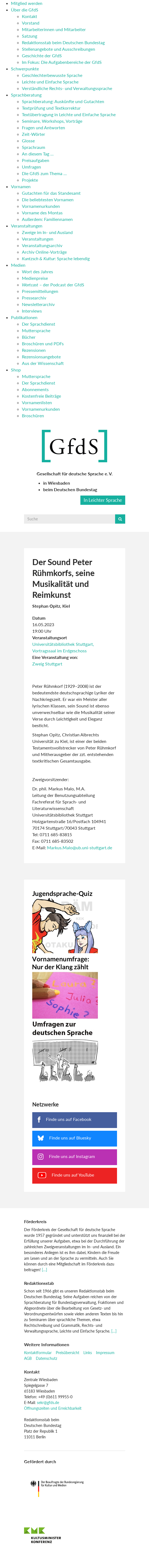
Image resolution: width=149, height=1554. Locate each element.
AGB (28, 1358)
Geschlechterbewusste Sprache (52, 75)
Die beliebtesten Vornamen (48, 199)
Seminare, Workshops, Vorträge (52, 121)
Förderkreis (35, 1221)
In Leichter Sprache (103, 500)
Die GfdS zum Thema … (44, 173)
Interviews (32, 310)
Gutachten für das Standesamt (51, 193)
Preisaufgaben (35, 160)
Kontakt (29, 16)
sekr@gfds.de (48, 1402)
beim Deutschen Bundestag (70, 489)
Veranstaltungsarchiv (42, 245)
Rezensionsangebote (41, 356)
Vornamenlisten (37, 402)
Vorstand (30, 22)
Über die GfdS (24, 9)
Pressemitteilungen (40, 291)
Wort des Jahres (37, 271)
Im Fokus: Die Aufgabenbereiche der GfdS (62, 62)
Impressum (105, 1352)
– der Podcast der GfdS (53, 284)
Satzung (29, 35)
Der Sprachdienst (38, 323)
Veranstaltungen (26, 225)
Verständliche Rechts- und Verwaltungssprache (67, 88)
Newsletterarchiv (38, 304)
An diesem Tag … (38, 153)
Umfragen (31, 166)
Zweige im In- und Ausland (47, 232)
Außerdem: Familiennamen (47, 219)
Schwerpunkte (25, 68)
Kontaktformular (38, 1352)
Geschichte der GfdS (42, 55)
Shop (16, 369)
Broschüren (33, 415)
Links (87, 1352)
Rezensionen (34, 350)
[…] (44, 1269)
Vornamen (21, 186)
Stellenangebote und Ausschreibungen (58, 49)
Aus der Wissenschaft (43, 363)
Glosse (28, 140)
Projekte (30, 179)
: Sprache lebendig (56, 258)
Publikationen (24, 317)
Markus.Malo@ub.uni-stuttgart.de (79, 847)
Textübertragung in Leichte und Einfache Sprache (69, 114)
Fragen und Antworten (43, 127)
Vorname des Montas (42, 212)
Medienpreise (35, 278)
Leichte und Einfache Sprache (50, 81)
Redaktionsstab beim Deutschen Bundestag (63, 42)
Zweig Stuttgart (47, 663)
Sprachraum (33, 147)
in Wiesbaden (56, 482)
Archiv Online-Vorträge (44, 251)
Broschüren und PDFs (43, 343)
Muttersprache (36, 330)
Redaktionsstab (39, 1283)
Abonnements (35, 389)
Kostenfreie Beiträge (41, 395)
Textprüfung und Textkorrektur (51, 107)
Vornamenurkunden (41, 206)
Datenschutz (46, 1358)
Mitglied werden (26, 3)
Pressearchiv (34, 297)
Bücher (29, 337)
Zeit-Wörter (33, 134)
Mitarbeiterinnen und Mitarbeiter (54, 29)
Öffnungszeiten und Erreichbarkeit (52, 1408)
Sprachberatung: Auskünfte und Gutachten (63, 101)
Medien (18, 265)
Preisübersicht (67, 1352)
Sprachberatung (26, 94)
